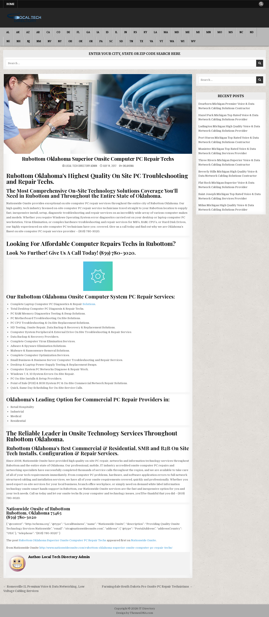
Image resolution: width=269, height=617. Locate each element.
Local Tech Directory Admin (81, 166)
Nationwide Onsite (143, 540)
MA (166, 32)
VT (161, 41)
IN (125, 32)
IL (116, 32)
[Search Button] (261, 4)
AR (38, 32)
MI (198, 32)
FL (78, 32)
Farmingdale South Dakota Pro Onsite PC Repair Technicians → (147, 586)
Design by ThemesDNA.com (134, 613)
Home (10, 4)
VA (151, 41)
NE (8, 41)
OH (70, 41)
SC (111, 41)
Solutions (89, 304)
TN (131, 41)
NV (49, 41)
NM (39, 41)
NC (241, 32)
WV (193, 41)
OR (91, 41)
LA (155, 32)
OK (80, 41)
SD (121, 41)
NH (18, 41)
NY (60, 41)
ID (107, 32)
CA (48, 32)
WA (172, 41)
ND (251, 32)
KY (145, 32)
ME (188, 32)
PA (101, 41)
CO (58, 32)
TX (141, 41)
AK (18, 32)
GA (88, 32)
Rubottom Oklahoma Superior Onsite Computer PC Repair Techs (98, 158)
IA (98, 32)
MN (208, 32)
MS (231, 32)
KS (135, 32)
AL (7, 32)
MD (177, 32)
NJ (28, 41)
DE (68, 32)
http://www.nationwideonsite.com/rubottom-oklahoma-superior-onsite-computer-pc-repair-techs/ (106, 547)
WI (182, 41)
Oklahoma (128, 165)
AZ (28, 32)
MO (220, 32)
